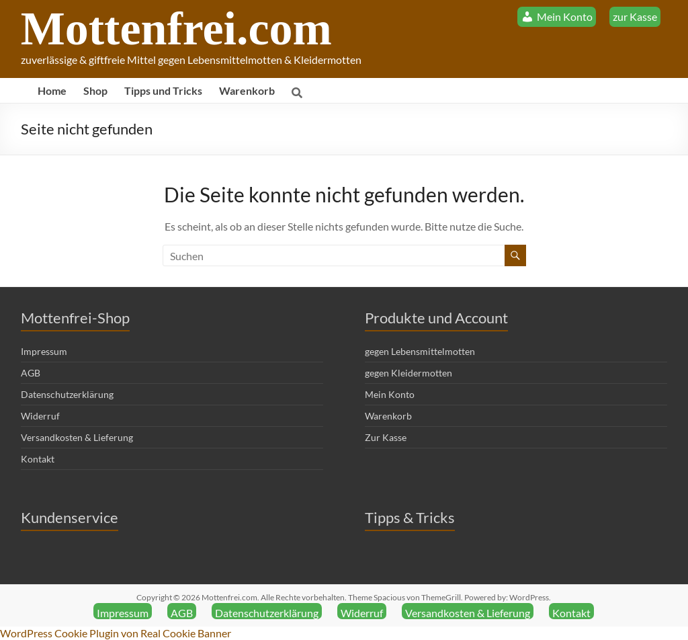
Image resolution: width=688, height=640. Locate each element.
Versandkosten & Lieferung (77, 437)
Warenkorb (247, 90)
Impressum (44, 351)
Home (52, 90)
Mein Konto (390, 394)
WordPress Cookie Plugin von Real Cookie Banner (115, 633)
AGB (30, 372)
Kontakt (37, 459)
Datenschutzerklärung (67, 394)
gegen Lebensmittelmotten (420, 351)
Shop (95, 90)
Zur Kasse (385, 437)
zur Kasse (635, 16)
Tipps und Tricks (163, 90)
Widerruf (40, 416)
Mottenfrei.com (176, 28)
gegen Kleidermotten (408, 372)
